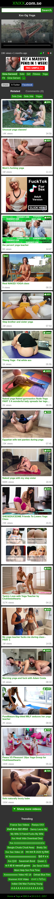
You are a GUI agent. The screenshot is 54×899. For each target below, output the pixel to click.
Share (5, 85)
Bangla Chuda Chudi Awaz (20, 847)
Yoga (45, 74)
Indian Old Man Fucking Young (27, 884)
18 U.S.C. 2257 (39, 896)
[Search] (21, 10)
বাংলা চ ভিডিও (38, 879)
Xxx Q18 (12, 861)
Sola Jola (28, 96)
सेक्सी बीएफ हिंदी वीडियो (17, 829)
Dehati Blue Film (42, 875)
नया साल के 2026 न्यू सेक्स (37, 852)
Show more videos (27, 809)
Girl (28, 74)
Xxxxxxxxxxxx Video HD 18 (17, 875)
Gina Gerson (13, 78)
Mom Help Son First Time (27, 870)
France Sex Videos (19, 825)
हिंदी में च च (43, 856)
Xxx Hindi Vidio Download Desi (27, 838)
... (24, 78)
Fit (3, 78)
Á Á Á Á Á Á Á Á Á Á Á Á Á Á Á (27, 888)
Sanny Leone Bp (38, 829)
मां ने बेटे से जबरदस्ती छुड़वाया (17, 866)
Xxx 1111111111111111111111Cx (27, 843)
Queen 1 (42, 861)
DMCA (26, 896)
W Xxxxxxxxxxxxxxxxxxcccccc (21, 856)
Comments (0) (35, 91)
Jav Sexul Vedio (41, 866)
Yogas (39, 96)
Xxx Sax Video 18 (14, 852)
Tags (18, 896)
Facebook (27, 85)
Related (15, 91)
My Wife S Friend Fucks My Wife (27, 834)
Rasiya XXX (38, 825)
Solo (22, 74)
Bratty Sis (41, 847)
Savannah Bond (27, 861)
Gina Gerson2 (9, 74)
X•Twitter (15, 85)
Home (10, 896)
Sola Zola (17, 96)
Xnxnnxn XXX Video (18, 879)
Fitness (36, 74)
